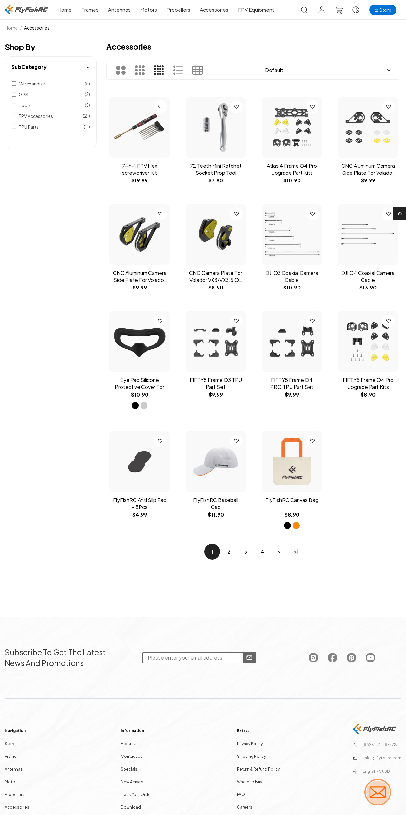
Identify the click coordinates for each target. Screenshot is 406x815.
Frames (90, 9)
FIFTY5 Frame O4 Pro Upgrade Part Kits (368, 383)
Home (64, 9)
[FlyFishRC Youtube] (363, 661)
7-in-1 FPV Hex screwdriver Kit (139, 169)
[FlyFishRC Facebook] (326, 661)
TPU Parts (29, 127)
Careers (243, 805)
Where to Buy (248, 780)
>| (296, 551)
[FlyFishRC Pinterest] (345, 661)
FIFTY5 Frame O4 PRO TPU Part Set (291, 383)
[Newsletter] (247, 661)
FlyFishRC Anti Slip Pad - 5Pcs (140, 503)
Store (18, 744)
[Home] (26, 9)
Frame (18, 756)
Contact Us (134, 756)
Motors (148, 9)
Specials (132, 768)
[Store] (382, 9)
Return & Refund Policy (256, 768)
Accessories (214, 9)
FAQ (239, 792)
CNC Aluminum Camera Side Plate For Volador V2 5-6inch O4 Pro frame (140, 276)
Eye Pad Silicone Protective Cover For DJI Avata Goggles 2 (139, 384)
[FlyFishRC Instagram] (308, 661)
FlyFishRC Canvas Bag (291, 500)
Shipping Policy (249, 756)
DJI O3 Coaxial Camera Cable (291, 276)
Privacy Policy (248, 744)
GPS (23, 94)
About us (132, 744)
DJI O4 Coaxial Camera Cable (368, 276)
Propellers (178, 9)
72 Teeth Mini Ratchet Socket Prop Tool (216, 169)
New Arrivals (135, 780)
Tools (25, 105)
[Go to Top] (399, 213)
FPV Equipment (256, 9)
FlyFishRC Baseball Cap (215, 503)
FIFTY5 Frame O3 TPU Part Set (216, 383)
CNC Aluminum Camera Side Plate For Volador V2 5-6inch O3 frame (368, 169)
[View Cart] (339, 10)
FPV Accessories (36, 116)
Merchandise (32, 83)
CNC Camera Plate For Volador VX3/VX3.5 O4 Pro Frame (215, 276)
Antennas (119, 9)
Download (133, 805)
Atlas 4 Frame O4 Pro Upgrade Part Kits (292, 169)
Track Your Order (139, 792)
